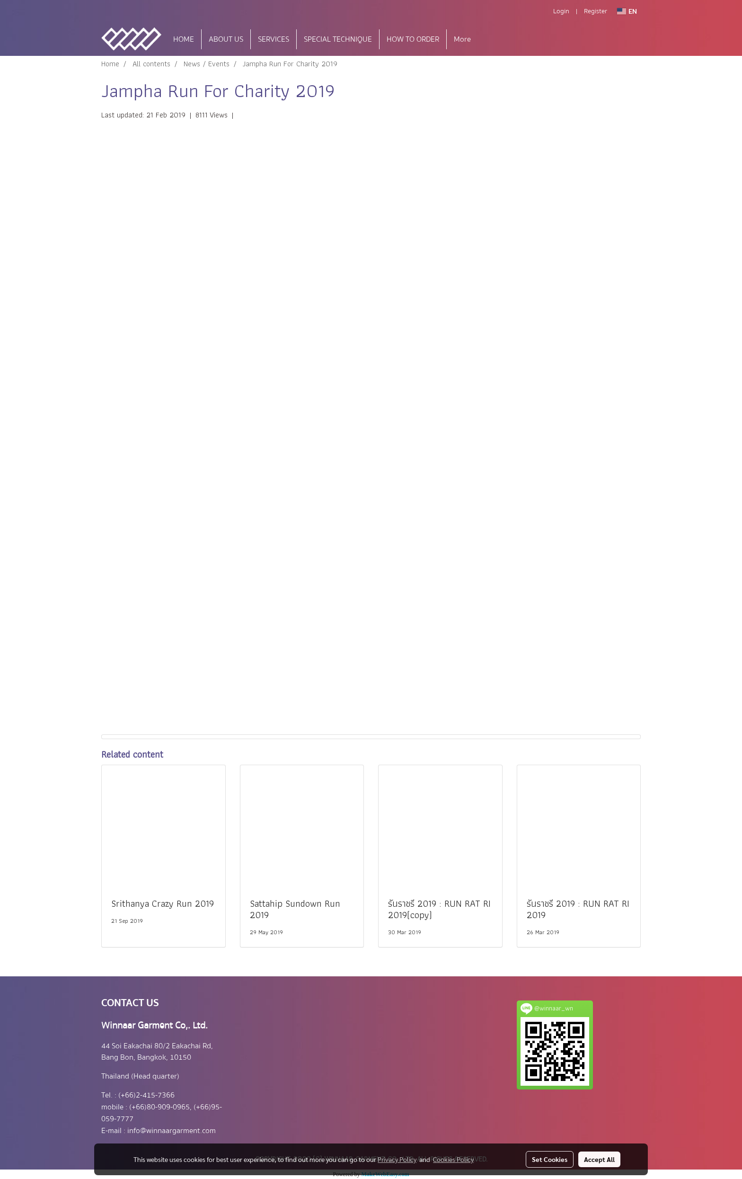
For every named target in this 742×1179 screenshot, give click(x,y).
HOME (183, 39)
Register (595, 11)
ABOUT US (226, 39)
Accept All (599, 1159)
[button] (492, 39)
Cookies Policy (453, 1159)
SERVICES (273, 39)
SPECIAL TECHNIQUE (338, 39)
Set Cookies (549, 1159)
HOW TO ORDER (413, 39)
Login (561, 11)
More (462, 39)
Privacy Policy (397, 1159)
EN (627, 11)
